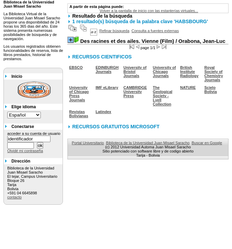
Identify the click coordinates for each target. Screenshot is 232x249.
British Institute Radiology (189, 71)
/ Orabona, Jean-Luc (152, 41)
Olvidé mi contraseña (25, 151)
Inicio (16, 76)
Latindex (103, 112)
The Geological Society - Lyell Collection (162, 95)
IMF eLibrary (106, 87)
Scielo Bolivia (210, 89)
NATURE (188, 87)
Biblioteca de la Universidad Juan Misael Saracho (148, 143)
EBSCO (76, 67)
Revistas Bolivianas (78, 114)
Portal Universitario (88, 143)
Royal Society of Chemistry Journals (213, 73)
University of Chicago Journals (164, 71)
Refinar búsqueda (114, 31)
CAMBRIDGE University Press (135, 91)
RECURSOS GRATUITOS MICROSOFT (115, 126)
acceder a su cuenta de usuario (34, 133)
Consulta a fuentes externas (155, 31)
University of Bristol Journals (135, 71)
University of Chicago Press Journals (79, 93)
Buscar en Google (207, 143)
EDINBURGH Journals (107, 69)
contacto (14, 197)
